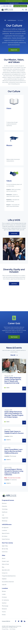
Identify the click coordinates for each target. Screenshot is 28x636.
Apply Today (5, 545)
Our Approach (5, 527)
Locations (4, 530)
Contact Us (4, 573)
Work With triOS (6, 570)
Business (4, 503)
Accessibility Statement (8, 581)
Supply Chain (5, 518)
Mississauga (5, 606)
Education (4, 506)
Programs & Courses (8, 500)
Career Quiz (4, 551)
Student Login (5, 561)
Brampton (4, 608)
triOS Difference (12, 20)
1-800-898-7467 (6, 6)
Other (3, 555)
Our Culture (4, 536)
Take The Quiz (14, 337)
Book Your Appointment (20, 6)
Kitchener (4, 597)
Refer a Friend (5, 564)
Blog (3, 567)
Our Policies (12, 629)
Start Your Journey (7, 543)
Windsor (4, 591)
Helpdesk (4, 578)
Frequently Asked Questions (9, 576)
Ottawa (4, 614)
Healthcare (4, 512)
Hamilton (4, 603)
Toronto (4, 611)
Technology (4, 509)
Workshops (4, 520)
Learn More (14, 283)
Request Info (14, 49)
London (4, 594)
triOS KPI (4, 584)
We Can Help (5, 548)
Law (3, 515)
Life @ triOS (14, 233)
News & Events (5, 533)
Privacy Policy (5, 629)
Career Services (6, 539)
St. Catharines (5, 600)
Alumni (3, 558)
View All (14, 355)
